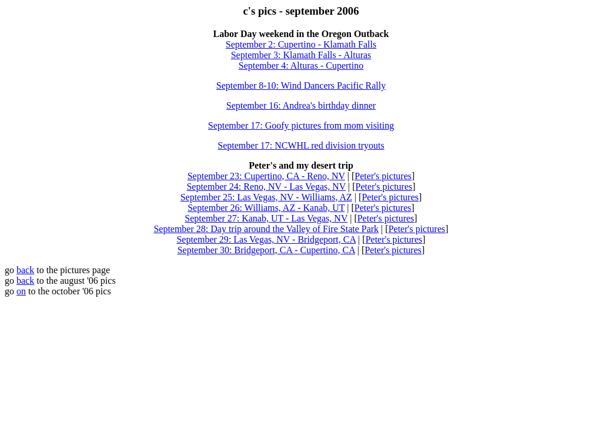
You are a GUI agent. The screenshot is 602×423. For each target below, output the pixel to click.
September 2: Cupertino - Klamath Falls (301, 44)
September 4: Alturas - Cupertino (301, 65)
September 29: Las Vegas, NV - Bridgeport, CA (266, 239)
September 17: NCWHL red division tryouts (301, 145)
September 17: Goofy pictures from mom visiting (301, 125)
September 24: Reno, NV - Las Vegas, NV (266, 187)
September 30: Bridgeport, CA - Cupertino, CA (266, 250)
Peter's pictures (383, 176)
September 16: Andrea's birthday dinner (301, 105)
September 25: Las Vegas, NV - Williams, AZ (266, 197)
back (25, 270)
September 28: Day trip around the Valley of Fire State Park (266, 229)
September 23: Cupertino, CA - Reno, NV (266, 176)
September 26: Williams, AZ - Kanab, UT (266, 208)
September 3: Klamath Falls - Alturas (301, 55)
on (21, 291)
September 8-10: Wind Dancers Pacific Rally (301, 85)
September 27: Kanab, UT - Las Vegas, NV (266, 218)
